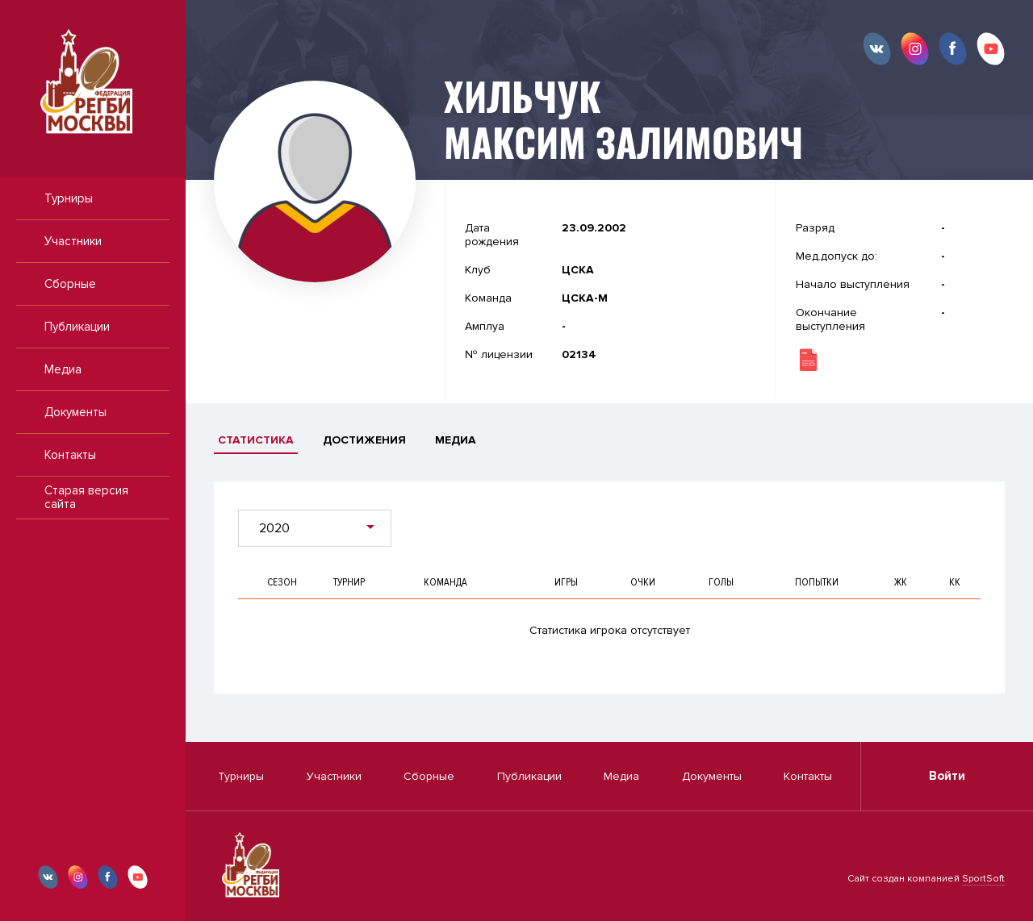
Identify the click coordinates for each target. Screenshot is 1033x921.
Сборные (70, 284)
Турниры (68, 198)
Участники (73, 241)
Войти (947, 776)
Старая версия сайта (86, 497)
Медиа (63, 369)
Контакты (70, 455)
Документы (75, 412)
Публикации (77, 326)
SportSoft (983, 879)
